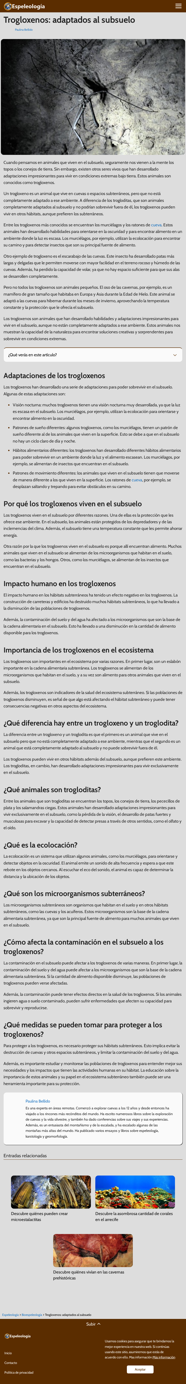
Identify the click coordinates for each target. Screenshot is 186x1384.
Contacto (10, 1363)
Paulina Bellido (24, 29)
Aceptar (140, 1369)
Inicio (8, 1353)
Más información (163, 1357)
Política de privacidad (18, 1373)
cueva (156, 224)
